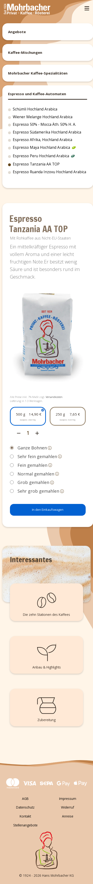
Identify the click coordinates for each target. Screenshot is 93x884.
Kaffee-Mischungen (25, 52)
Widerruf (67, 807)
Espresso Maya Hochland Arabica (44, 148)
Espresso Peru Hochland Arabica (44, 156)
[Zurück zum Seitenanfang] (46, 850)
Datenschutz (25, 807)
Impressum (67, 798)
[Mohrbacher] (27, 10)
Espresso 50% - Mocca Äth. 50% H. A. (44, 124)
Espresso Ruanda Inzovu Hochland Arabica (49, 171)
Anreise (67, 816)
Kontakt (25, 816)
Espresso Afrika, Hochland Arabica (42, 139)
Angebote (17, 31)
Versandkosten (54, 397)
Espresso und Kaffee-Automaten (37, 93)
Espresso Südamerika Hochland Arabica (47, 132)
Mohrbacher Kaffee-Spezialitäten (37, 73)
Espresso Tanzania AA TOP (36, 164)
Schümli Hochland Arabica (35, 109)
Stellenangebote (25, 825)
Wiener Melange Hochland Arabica (42, 116)
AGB (25, 798)
